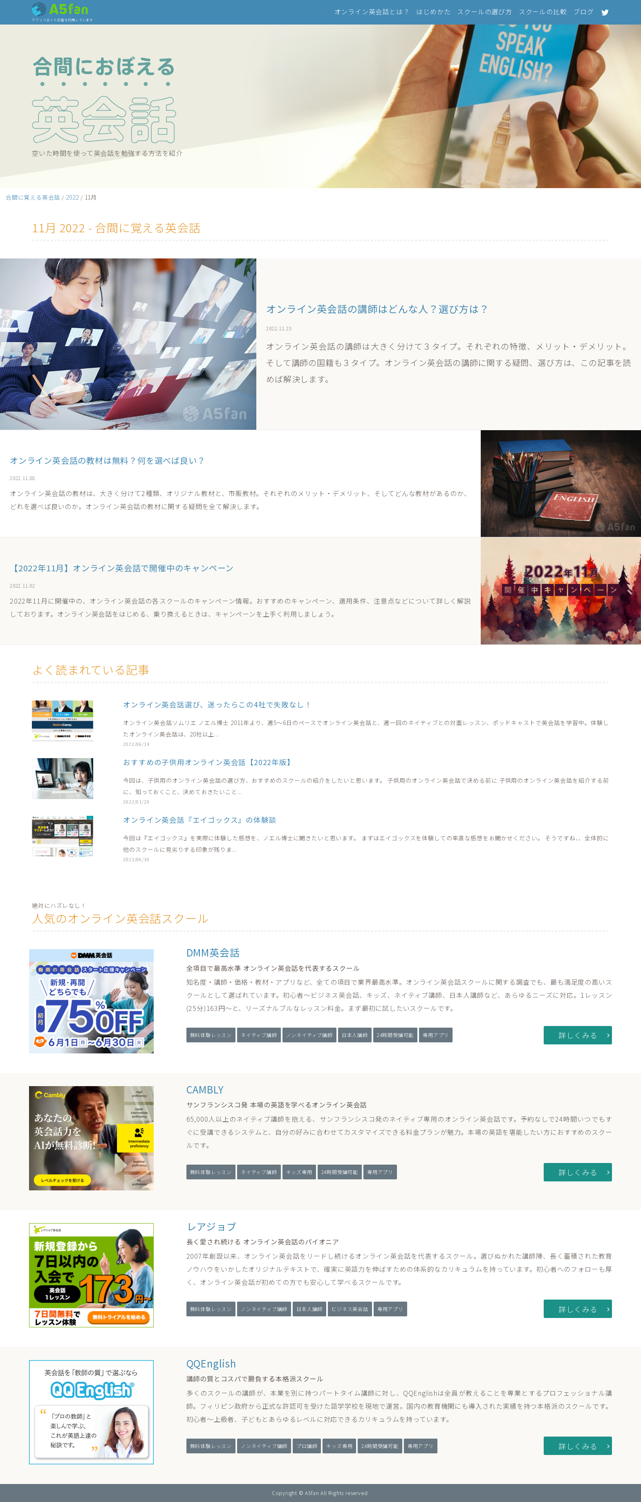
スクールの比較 (543, 11)
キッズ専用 (299, 1171)
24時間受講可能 (395, 1034)
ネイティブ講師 (259, 1034)
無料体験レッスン (211, 1034)
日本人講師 (355, 1034)
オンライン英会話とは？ (372, 11)
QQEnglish (211, 1363)
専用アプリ (436, 1034)
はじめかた (433, 11)
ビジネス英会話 (350, 1308)
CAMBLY (205, 1089)
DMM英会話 (213, 952)
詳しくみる (577, 1035)
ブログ (583, 11)
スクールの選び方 (484, 11)
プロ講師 (306, 1445)
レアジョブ (211, 1226)
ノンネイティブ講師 (309, 1034)
